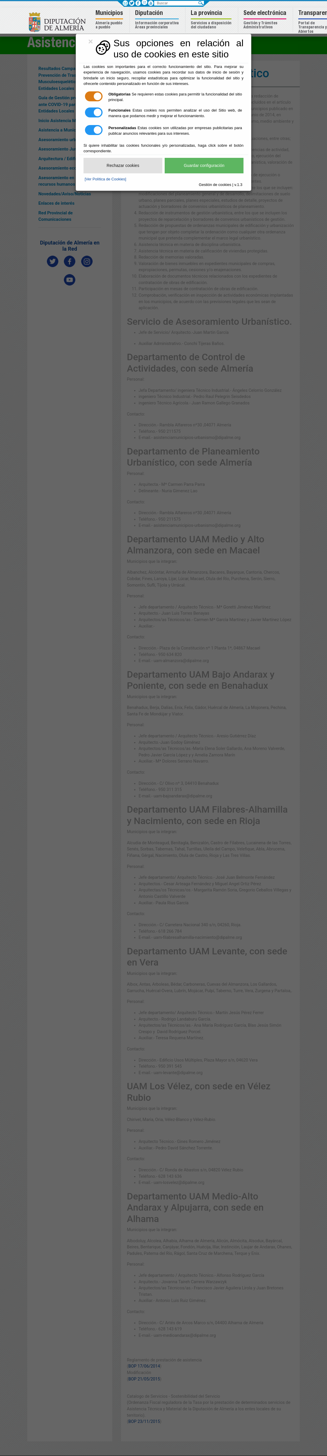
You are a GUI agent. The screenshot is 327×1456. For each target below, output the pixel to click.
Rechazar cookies (123, 165)
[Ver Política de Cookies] (105, 179)
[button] (110, 20)
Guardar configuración (204, 165)
